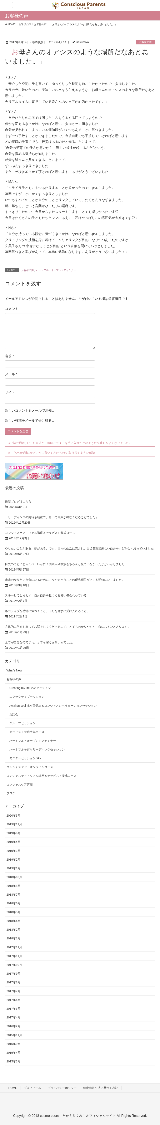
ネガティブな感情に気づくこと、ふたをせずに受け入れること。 (47, 611)
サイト (10, 392)
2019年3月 (13, 850)
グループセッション (22, 723)
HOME (12, 1088)
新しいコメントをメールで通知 (28, 410)
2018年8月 (13, 885)
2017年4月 (13, 1017)
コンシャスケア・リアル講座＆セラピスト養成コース (40, 532)
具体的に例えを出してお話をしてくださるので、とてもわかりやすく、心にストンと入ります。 (67, 626)
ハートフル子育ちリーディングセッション (37, 749)
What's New (14, 670)
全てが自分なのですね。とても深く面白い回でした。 (40, 642)
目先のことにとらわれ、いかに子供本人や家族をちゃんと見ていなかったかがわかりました (65, 564)
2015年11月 (14, 1035)
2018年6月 (13, 903)
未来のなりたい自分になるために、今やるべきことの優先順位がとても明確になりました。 (65, 579)
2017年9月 (13, 973)
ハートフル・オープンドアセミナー (56, 270)
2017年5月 (13, 1008)
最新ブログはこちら (18, 501)
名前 (9, 356)
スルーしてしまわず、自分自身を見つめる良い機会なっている (46, 595)
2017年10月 (14, 965)
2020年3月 (13, 815)
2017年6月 (13, 1000)
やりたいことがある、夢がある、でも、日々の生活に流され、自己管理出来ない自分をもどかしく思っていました (79, 548)
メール (11, 374)
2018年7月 (13, 894)
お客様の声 (145, 42)
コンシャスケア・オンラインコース (29, 767)
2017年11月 (14, 956)
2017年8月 (13, 982)
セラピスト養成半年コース (26, 732)
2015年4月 (13, 1052)
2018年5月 (13, 912)
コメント (11, 308)
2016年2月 (13, 1026)
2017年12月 (14, 947)
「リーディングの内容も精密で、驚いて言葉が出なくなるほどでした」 (51, 517)
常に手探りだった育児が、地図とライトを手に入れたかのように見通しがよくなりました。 (72, 443)
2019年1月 (13, 868)
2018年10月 (14, 877)
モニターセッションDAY (25, 758)
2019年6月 (13, 833)
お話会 (13, 714)
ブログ (10, 793)
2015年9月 (13, 1044)
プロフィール (32, 1088)
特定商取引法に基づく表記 (100, 1088)
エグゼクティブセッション (26, 696)
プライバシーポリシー (62, 1088)
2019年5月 (13, 841)
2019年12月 (14, 824)
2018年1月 (13, 938)
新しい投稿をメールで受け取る (28, 420)
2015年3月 (13, 1061)
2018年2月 (13, 929)
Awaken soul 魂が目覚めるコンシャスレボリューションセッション (53, 705)
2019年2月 (13, 859)
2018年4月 (13, 921)
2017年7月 (13, 991)
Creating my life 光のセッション (30, 688)
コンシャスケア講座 (19, 784)
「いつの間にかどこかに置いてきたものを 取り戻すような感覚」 (55, 452)
